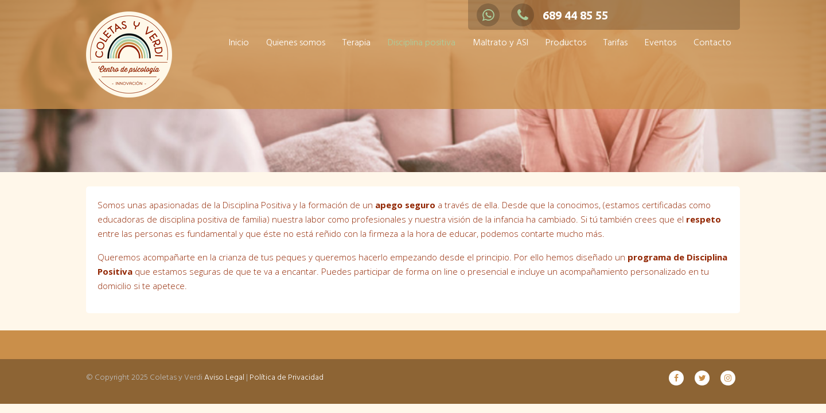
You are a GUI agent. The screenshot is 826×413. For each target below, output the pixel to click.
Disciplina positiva (421, 43)
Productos (566, 43)
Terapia (356, 43)
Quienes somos (295, 43)
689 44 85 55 (559, 15)
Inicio (239, 43)
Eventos (660, 43)
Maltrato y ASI (500, 43)
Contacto (712, 43)
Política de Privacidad (287, 377)
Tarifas (615, 43)
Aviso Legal (224, 377)
